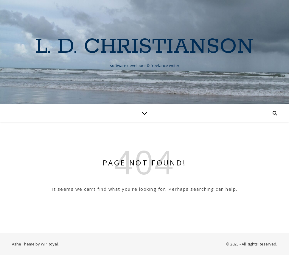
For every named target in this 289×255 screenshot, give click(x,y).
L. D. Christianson (144, 47)
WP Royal (49, 244)
